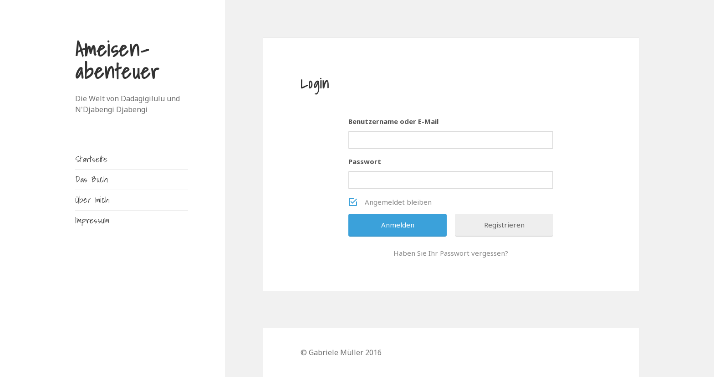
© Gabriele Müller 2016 (341, 352)
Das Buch (91, 179)
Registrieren (504, 224)
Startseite (91, 159)
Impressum (92, 220)
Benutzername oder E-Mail (393, 121)
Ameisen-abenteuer (117, 60)
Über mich (92, 199)
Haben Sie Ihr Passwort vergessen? (450, 253)
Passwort (364, 161)
